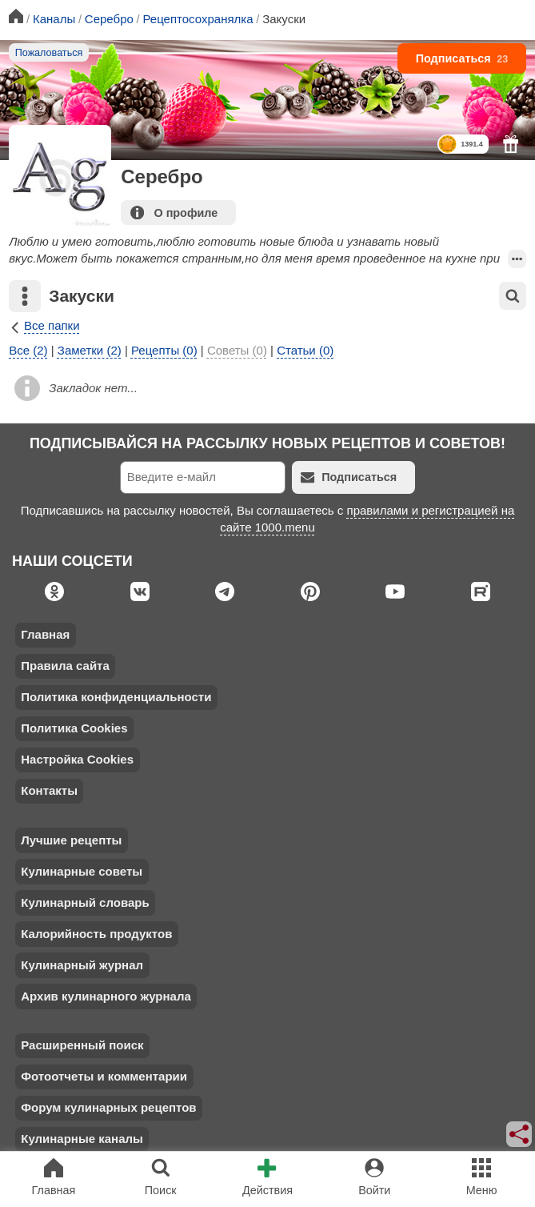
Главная (45, 634)
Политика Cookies (74, 728)
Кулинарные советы (81, 871)
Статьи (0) (305, 350)
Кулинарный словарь (85, 902)
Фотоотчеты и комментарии (104, 1076)
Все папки (44, 325)
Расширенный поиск (82, 1045)
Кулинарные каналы (82, 1138)
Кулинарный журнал (82, 965)
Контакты (49, 790)
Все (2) (28, 350)
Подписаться (462, 58)
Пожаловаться (49, 52)
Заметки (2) (90, 350)
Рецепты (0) (164, 350)
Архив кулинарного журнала (106, 996)
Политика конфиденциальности (116, 697)
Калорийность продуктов (96, 933)
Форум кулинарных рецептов (108, 1107)
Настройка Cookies (77, 759)
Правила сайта (65, 665)
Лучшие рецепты (71, 840)
